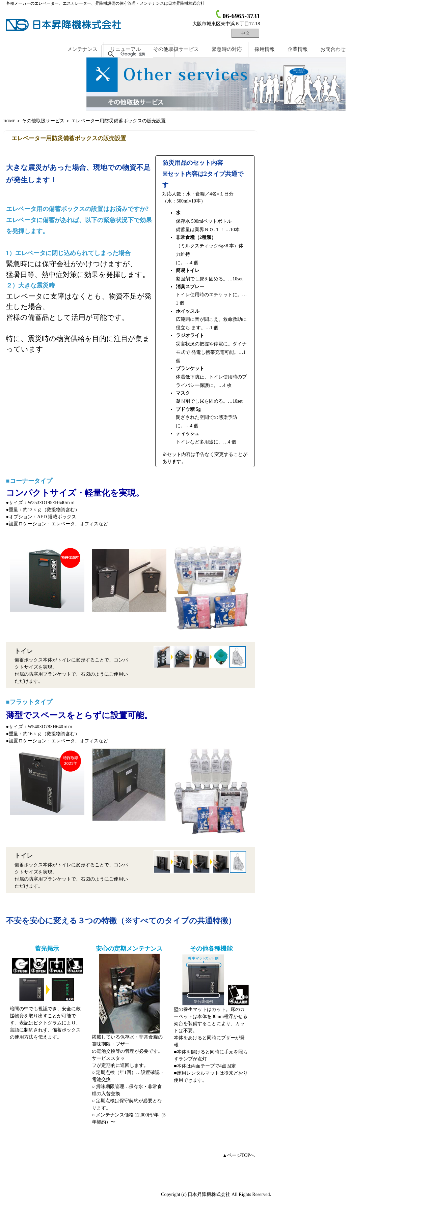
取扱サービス (176, 49)
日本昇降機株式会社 (65, 24)
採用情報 (264, 49)
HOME (9, 121)
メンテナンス (82, 49)
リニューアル (125, 49)
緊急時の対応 (227, 49)
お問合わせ (333, 49)
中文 (245, 33)
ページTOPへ (241, 1155)
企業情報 (298, 49)
